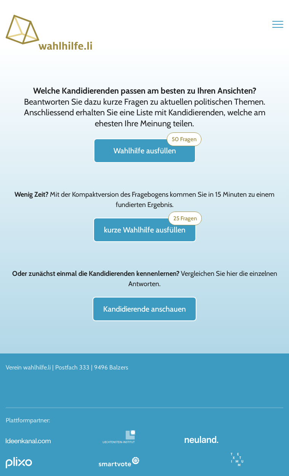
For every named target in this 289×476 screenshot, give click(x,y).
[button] (277, 24)
